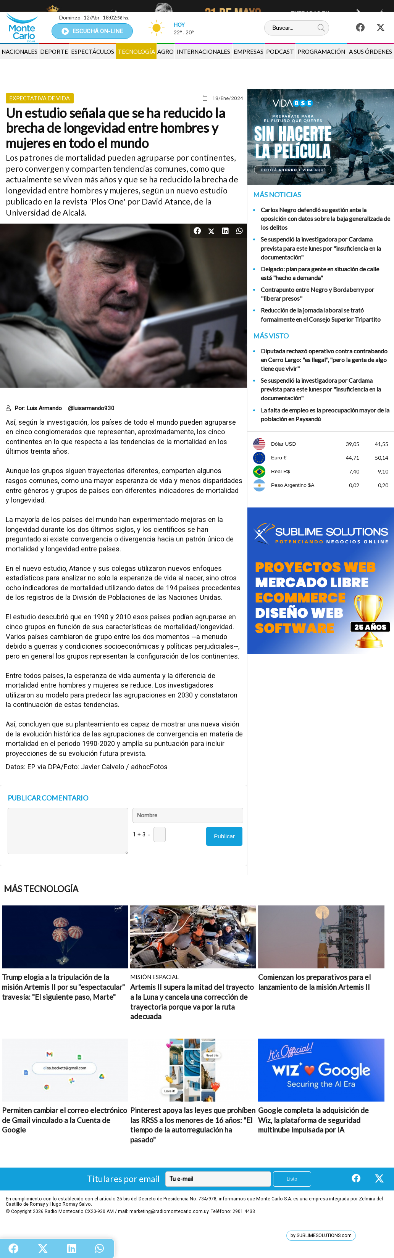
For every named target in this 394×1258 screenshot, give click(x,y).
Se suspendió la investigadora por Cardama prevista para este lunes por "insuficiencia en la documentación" (321, 247)
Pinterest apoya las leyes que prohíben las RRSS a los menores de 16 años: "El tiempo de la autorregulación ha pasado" (192, 1125)
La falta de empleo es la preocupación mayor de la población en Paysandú (325, 414)
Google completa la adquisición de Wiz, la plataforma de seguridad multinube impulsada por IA (313, 1120)
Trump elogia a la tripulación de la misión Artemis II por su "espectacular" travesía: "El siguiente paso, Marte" (63, 987)
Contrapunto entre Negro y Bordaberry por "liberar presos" (317, 294)
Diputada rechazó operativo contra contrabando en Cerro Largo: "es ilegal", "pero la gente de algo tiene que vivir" (324, 359)
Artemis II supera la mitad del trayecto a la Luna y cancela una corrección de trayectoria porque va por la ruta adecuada (192, 1002)
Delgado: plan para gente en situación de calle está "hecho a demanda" (320, 273)
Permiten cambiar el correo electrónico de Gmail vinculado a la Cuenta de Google (64, 1120)
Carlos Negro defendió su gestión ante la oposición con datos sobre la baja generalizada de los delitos (325, 218)
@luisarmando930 (91, 408)
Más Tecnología (41, 889)
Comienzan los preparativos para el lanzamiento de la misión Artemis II (314, 982)
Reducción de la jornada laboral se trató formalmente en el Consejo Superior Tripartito (321, 314)
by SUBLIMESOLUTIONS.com (321, 1235)
